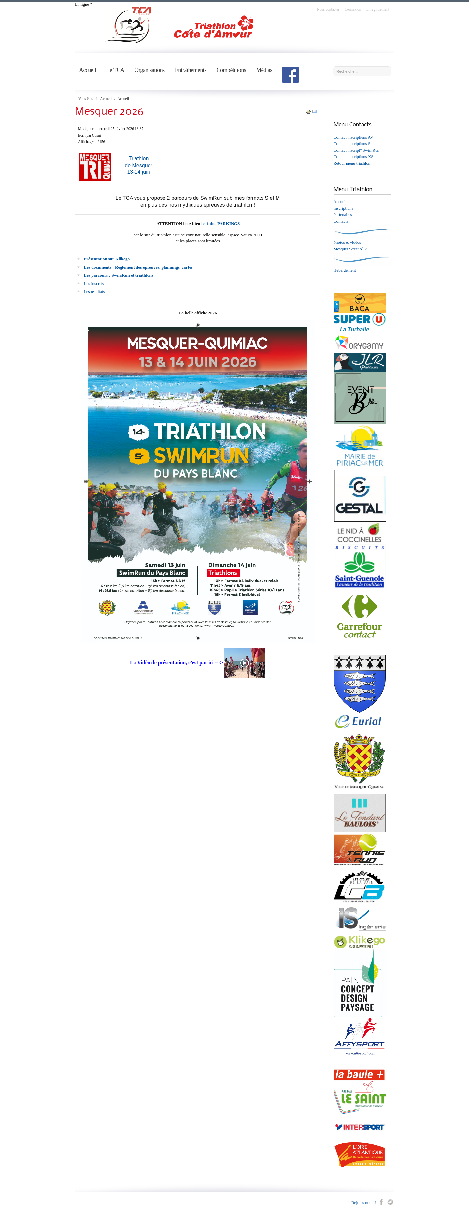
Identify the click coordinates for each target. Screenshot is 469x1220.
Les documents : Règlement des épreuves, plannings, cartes (138, 267)
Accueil (87, 70)
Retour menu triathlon (352, 163)
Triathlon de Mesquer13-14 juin (138, 165)
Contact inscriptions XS (353, 156)
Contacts (341, 221)
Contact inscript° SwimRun (356, 150)
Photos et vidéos (347, 242)
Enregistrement (377, 9)
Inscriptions (343, 208)
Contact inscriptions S (352, 143)
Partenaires (343, 215)
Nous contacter (328, 9)
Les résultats (94, 291)
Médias (264, 70)
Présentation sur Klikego (107, 259)
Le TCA (115, 70)
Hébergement (345, 270)
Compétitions (231, 70)
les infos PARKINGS (220, 223)
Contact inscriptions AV (353, 137)
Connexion (353, 9)
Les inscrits (94, 283)
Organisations (150, 70)
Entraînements (190, 70)
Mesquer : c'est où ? (350, 249)
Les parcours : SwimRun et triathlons (118, 275)
